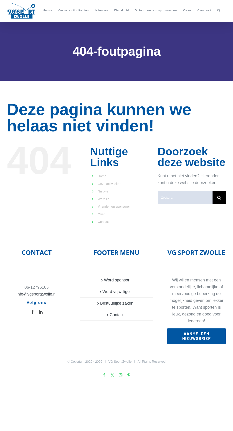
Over (101, 214)
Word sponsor (116, 280)
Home (102, 176)
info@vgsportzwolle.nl (36, 294)
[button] (218, 10)
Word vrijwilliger (116, 291)
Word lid (103, 199)
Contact (103, 222)
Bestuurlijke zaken (116, 303)
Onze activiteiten (110, 184)
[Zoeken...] (185, 197)
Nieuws (103, 191)
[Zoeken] (219, 197)
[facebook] (32, 312)
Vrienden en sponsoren (114, 206)
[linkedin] (41, 312)
